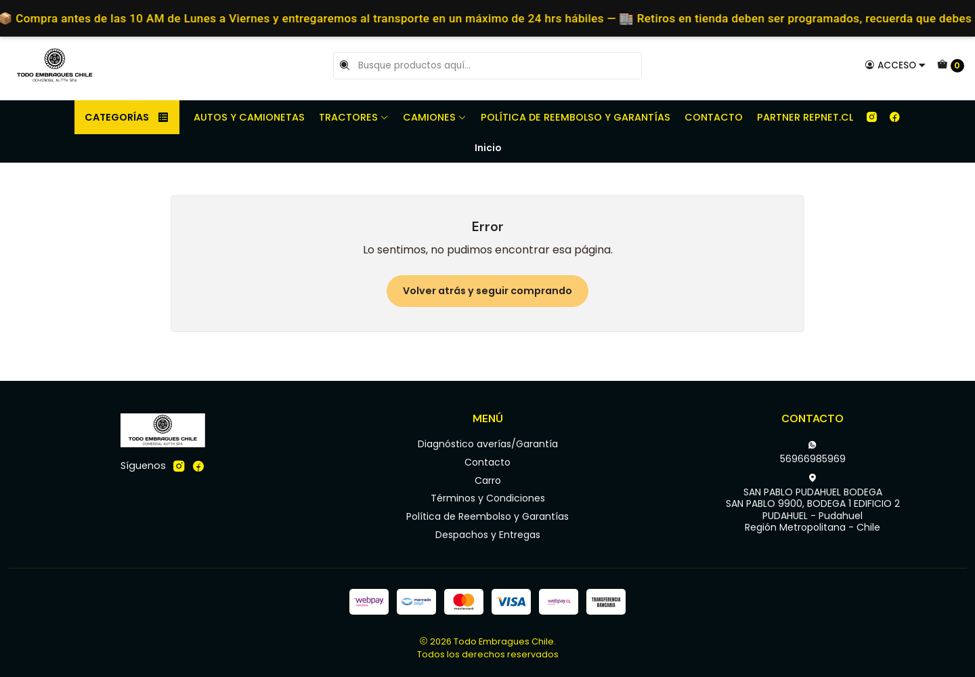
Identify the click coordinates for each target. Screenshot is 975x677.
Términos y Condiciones (488, 498)
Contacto (714, 117)
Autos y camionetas (249, 117)
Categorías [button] (127, 117)
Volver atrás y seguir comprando (487, 291)
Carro (488, 480)
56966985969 (813, 453)
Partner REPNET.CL (805, 117)
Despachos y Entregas (487, 534)
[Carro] (950, 66)
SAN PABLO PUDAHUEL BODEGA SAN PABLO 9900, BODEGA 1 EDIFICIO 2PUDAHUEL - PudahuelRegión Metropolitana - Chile (813, 504)
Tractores (354, 117)
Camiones (435, 117)
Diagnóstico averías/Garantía (488, 444)
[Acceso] (895, 65)
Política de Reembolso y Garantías (575, 117)
